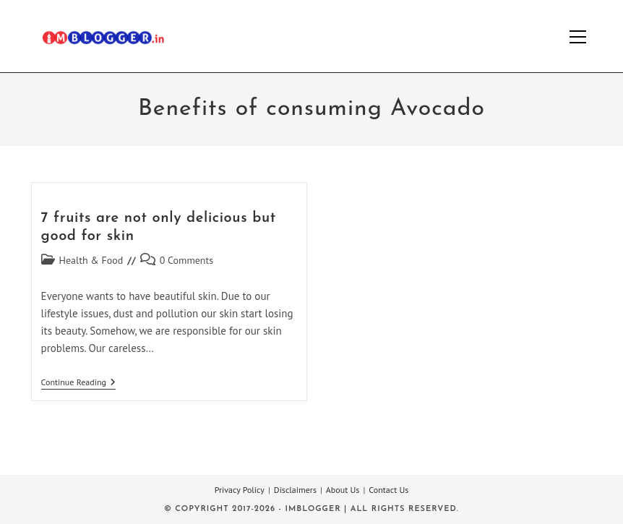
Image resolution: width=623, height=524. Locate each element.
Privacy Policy (240, 489)
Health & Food (91, 260)
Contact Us (388, 489)
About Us (343, 489)
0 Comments (187, 260)
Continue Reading (78, 383)
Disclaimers (295, 489)
